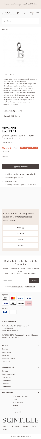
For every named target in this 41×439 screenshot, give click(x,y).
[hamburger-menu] (36, 13)
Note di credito (18, 402)
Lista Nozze (6, 362)
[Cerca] (20, 21)
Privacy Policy (6, 377)
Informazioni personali (20, 396)
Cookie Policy (6, 380)
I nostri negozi (6, 352)
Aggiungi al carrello (20, 167)
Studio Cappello (20, 436)
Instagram (5, 426)
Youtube (25, 426)
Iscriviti (34, 281)
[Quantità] (4, 159)
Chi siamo (5, 349)
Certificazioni (6, 387)
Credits (12, 436)
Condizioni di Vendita (9, 374)
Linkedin (4, 430)
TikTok (34, 426)
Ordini (15, 399)
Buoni (15, 409)
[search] (4, 21)
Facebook (15, 426)
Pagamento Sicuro (8, 358)
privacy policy (30, 287)
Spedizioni (5, 355)
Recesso (5, 371)
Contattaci (5, 384)
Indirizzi (15, 406)
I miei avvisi (17, 412)
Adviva (29, 436)
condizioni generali (17, 287)
